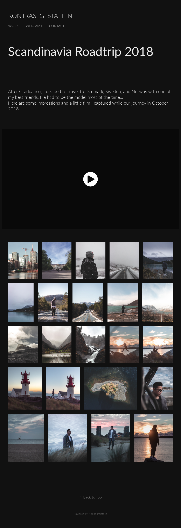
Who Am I (34, 26)
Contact (56, 26)
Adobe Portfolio (98, 513)
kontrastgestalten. (41, 15)
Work (13, 26)
